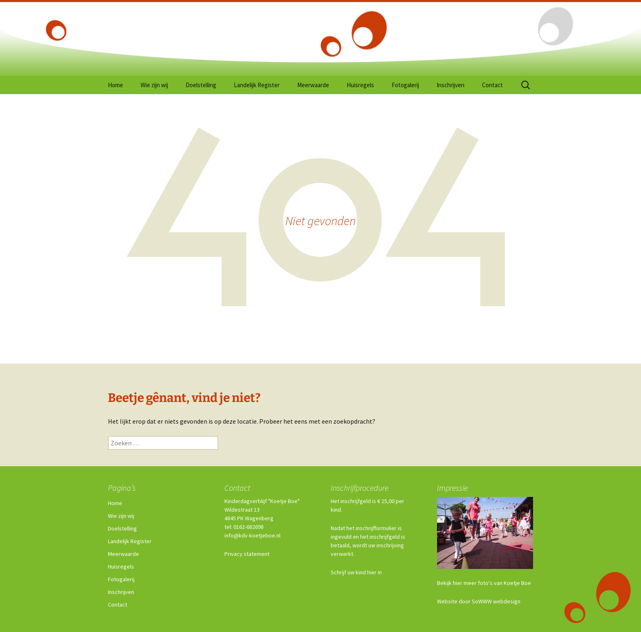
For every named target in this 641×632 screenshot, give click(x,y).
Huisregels (360, 85)
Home (115, 85)
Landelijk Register (257, 85)
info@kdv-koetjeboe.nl (252, 535)
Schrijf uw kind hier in (356, 572)
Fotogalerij (405, 85)
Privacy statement (246, 554)
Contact (492, 85)
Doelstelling (201, 85)
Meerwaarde (313, 85)
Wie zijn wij (154, 85)
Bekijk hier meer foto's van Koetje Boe (484, 583)
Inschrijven (450, 85)
